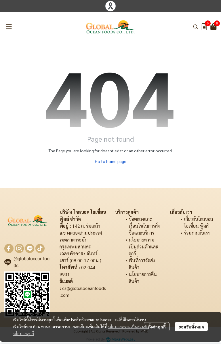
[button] (196, 27)
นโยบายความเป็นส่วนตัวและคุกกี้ (143, 246)
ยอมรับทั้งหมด (191, 326)
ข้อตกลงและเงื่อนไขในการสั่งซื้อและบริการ (144, 226)
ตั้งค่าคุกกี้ (157, 326)
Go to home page (110, 161)
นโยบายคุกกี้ (23, 333)
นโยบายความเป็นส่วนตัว (128, 326)
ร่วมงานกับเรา (197, 233)
